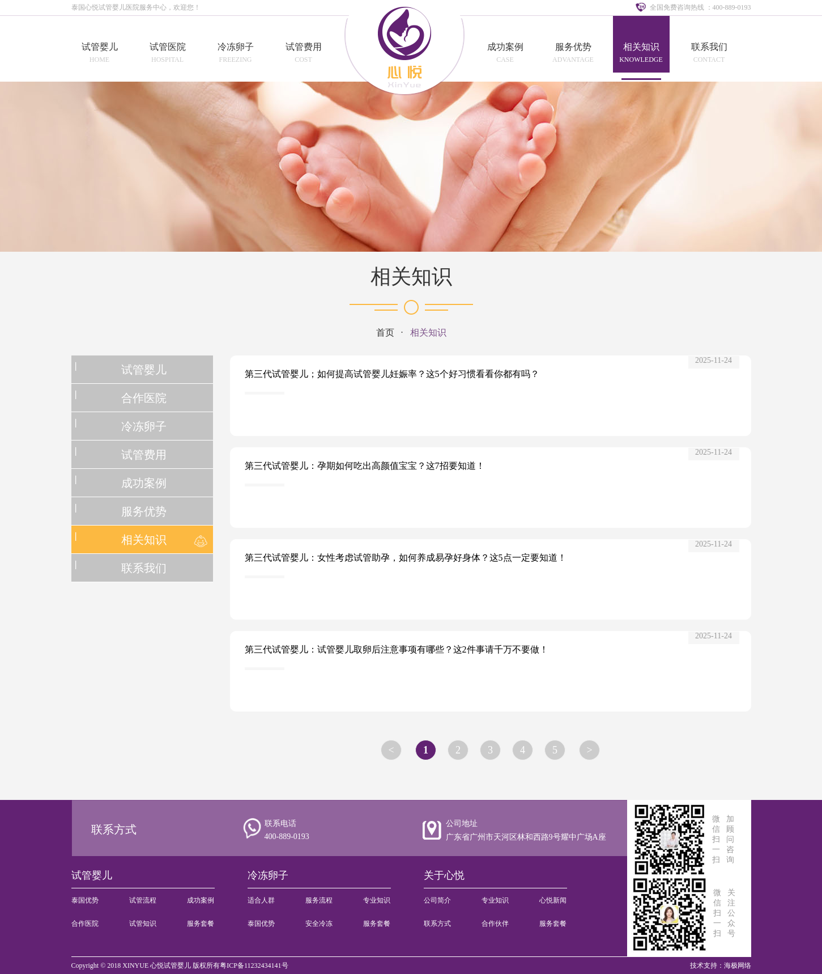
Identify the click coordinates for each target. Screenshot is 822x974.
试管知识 (142, 924)
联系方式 (114, 829)
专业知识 (376, 900)
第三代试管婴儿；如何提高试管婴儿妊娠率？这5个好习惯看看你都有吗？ (392, 374)
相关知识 (641, 47)
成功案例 (505, 47)
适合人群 (261, 900)
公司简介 (437, 900)
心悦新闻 (553, 900)
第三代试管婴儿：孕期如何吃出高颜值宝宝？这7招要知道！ (365, 466)
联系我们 (709, 47)
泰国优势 (85, 900)
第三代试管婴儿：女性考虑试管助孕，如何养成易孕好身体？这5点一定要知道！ (406, 557)
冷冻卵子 (236, 47)
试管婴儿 (100, 47)
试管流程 (142, 900)
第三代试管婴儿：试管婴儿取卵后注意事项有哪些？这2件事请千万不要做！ (396, 649)
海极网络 (737, 965)
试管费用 (304, 47)
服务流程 (319, 900)
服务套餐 (200, 924)
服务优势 (573, 47)
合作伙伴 (495, 924)
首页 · (393, 332)
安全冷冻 (319, 924)
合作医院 (144, 398)
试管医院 (168, 47)
